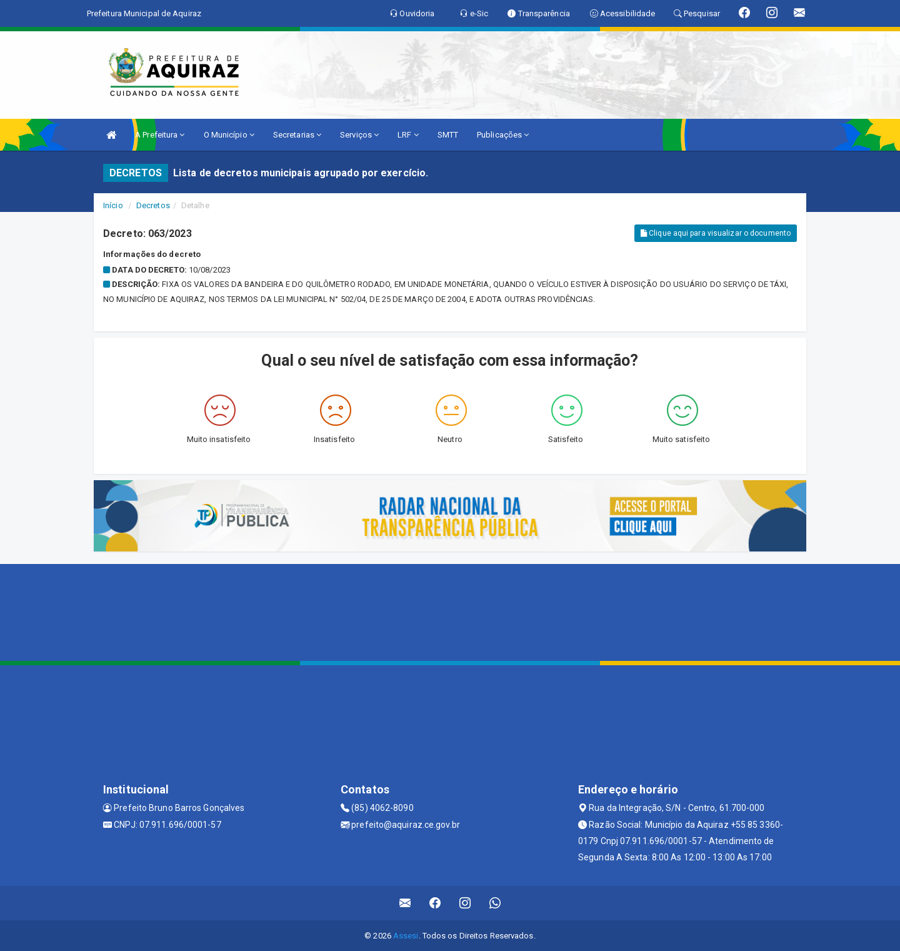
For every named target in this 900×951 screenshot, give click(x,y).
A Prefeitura (159, 134)
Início (113, 205)
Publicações (503, 134)
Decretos (153, 205)
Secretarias (297, 134)
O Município (229, 134)
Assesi (406, 935)
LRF (408, 134)
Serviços (359, 134)
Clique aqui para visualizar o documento (716, 233)
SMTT (448, 134)
